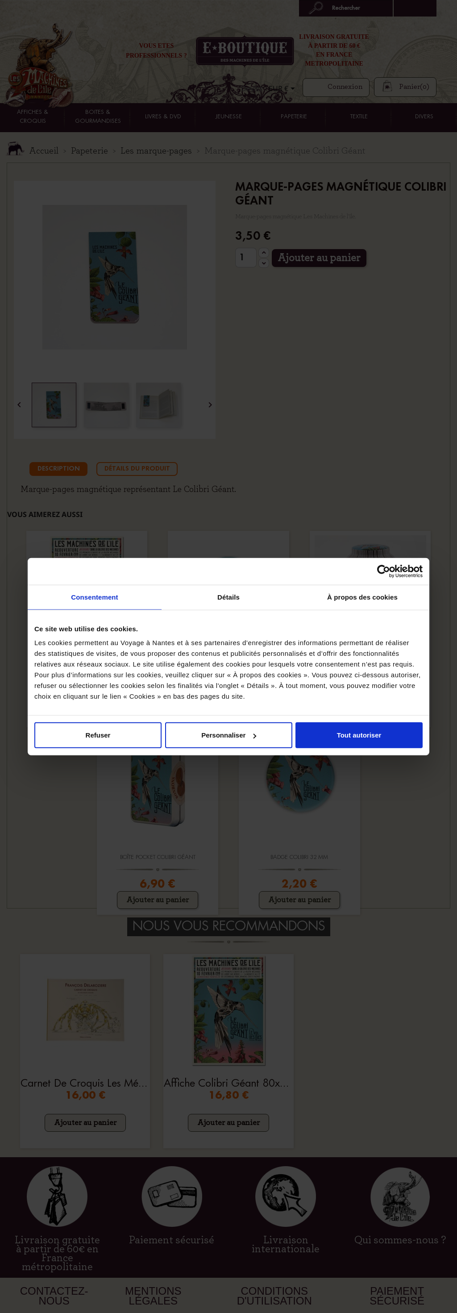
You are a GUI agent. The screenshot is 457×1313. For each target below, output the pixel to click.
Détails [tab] (228, 596)
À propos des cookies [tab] (362, 596)
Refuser (98, 735)
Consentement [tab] (94, 596)
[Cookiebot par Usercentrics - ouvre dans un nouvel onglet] (384, 571)
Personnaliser (228, 735)
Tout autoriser (359, 735)
